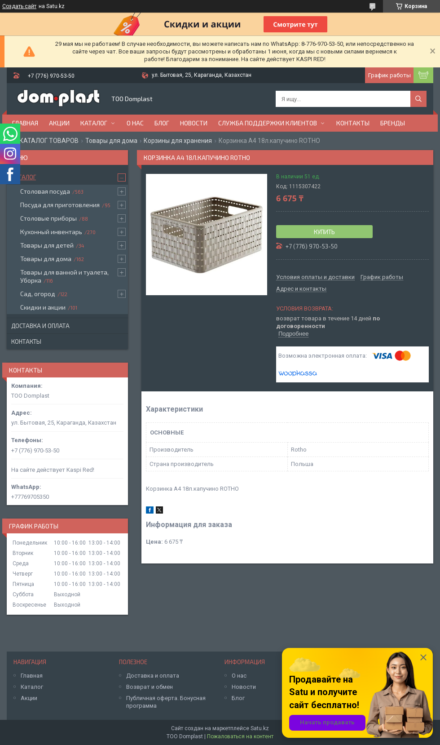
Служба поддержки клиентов (267, 123)
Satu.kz (260, 728)
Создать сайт (19, 6)
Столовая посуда (45, 191)
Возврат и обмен (149, 686)
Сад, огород (37, 293)
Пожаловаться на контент (240, 736)
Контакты (353, 123)
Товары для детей (47, 245)
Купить (324, 231)
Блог (161, 123)
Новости (193, 123)
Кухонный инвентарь (51, 231)
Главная (25, 123)
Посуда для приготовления (60, 204)
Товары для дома (111, 140)
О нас (135, 123)
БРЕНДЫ (392, 123)
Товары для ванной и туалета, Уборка (64, 276)
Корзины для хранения (178, 140)
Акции (59, 123)
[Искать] (418, 99)
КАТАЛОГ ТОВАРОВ (49, 140)
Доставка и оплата (40, 325)
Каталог (93, 123)
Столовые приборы (48, 218)
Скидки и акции (43, 307)
